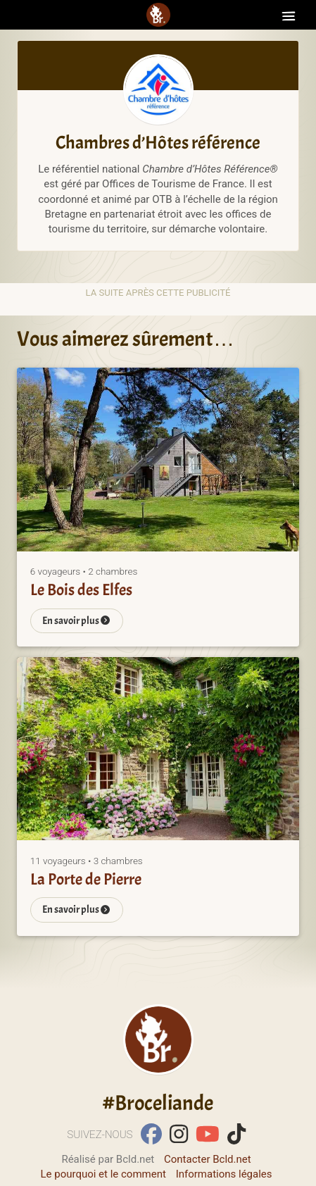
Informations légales (224, 1174)
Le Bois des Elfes (81, 590)
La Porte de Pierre (85, 879)
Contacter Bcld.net (207, 1159)
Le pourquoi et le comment (102, 1174)
